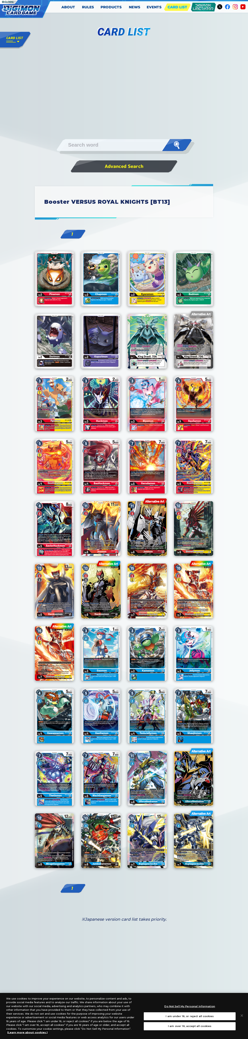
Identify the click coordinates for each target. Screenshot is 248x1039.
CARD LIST (177, 7)
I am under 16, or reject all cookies (190, 1016)
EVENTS (154, 7)
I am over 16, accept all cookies (189, 1026)
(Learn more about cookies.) (27, 1032)
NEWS (134, 7)
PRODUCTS (111, 7)
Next (175, 263)
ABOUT (68, 7)
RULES (88, 7)
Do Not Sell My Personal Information (189, 1006)
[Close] (242, 1015)
